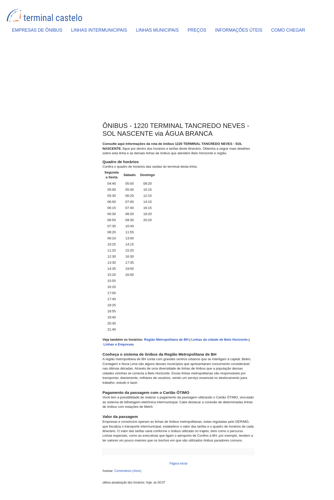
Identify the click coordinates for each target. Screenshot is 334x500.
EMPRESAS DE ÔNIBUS (37, 30)
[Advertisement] (178, 78)
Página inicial (178, 463)
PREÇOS (196, 30)
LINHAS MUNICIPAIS (157, 30)
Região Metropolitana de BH (166, 339)
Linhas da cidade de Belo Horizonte (219, 339)
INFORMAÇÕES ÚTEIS (238, 30)
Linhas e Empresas (118, 344)
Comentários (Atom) (127, 471)
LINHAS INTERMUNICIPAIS (99, 30)
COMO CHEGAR (288, 30)
